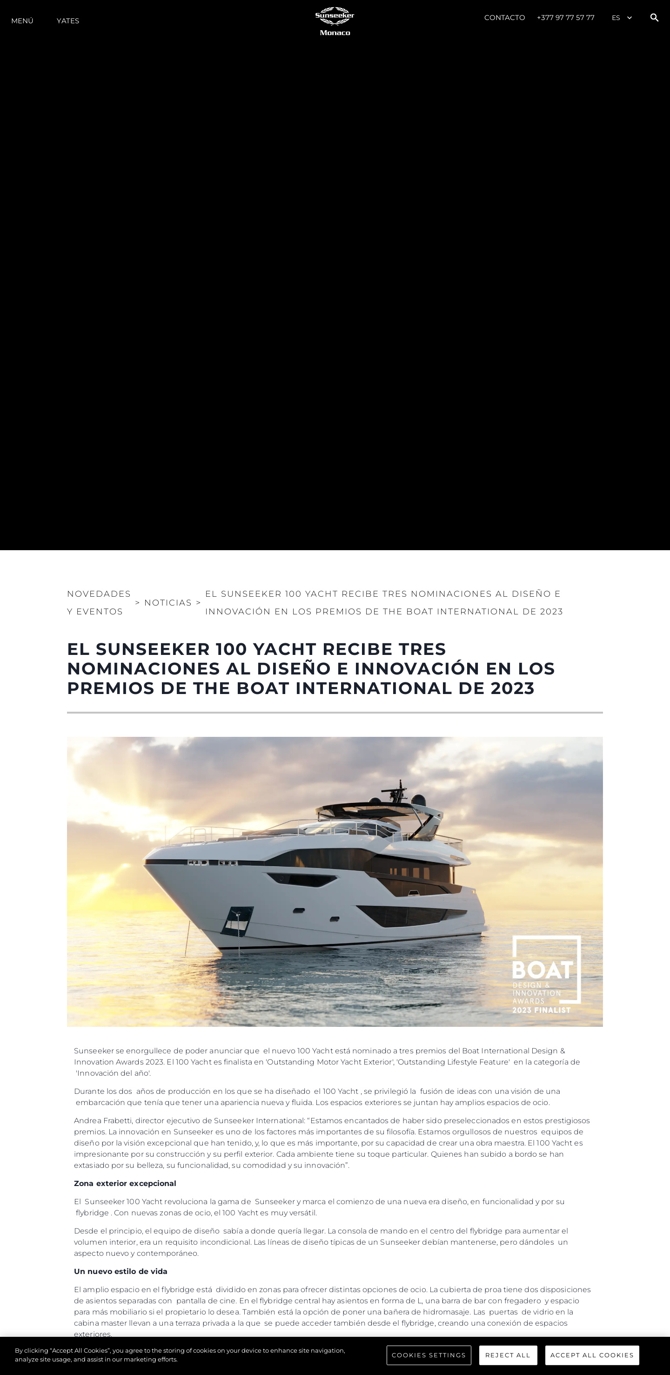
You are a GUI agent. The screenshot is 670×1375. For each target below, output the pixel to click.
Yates (68, 20)
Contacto (505, 17)
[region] (335, 1356)
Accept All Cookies (592, 1355)
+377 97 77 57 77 (566, 17)
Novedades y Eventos (99, 603)
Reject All (508, 1355)
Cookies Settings (429, 1355)
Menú (22, 20)
